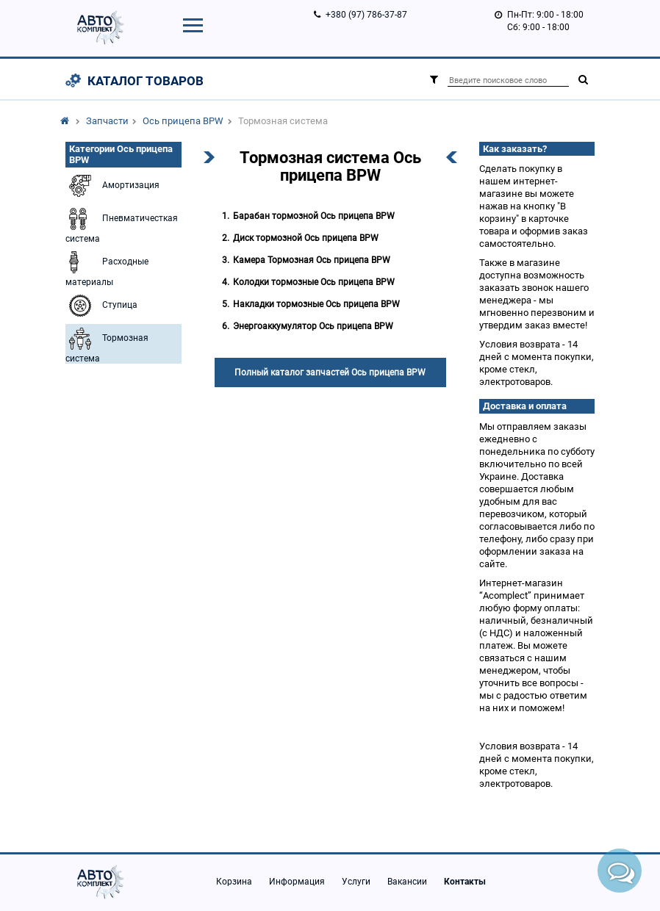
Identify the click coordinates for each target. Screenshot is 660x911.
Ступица (101, 305)
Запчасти (107, 120)
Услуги (356, 881)
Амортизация (112, 186)
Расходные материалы (106, 267)
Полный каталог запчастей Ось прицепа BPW (330, 372)
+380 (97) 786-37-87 (366, 15)
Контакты (465, 881)
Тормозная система (106, 344)
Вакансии (407, 881)
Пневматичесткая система (121, 224)
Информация (297, 881)
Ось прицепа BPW (183, 120)
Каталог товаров (145, 80)
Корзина (234, 881)
